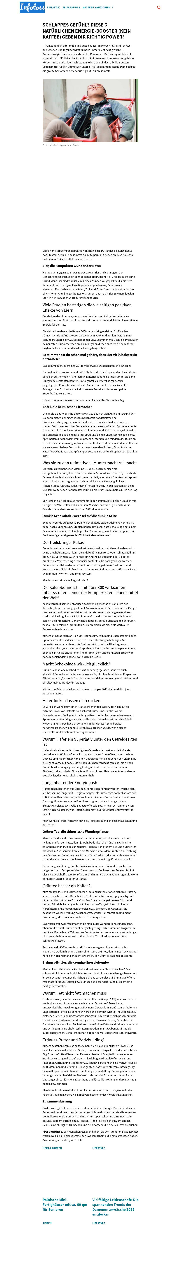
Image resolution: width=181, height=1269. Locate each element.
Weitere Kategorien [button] (97, 7)
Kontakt (112, 1243)
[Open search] (159, 7)
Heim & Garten (52, 1148)
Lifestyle (53, 7)
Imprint (97, 1243)
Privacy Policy (130, 1243)
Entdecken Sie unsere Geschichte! (67, 1243)
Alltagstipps (71, 7)
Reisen (47, 1177)
